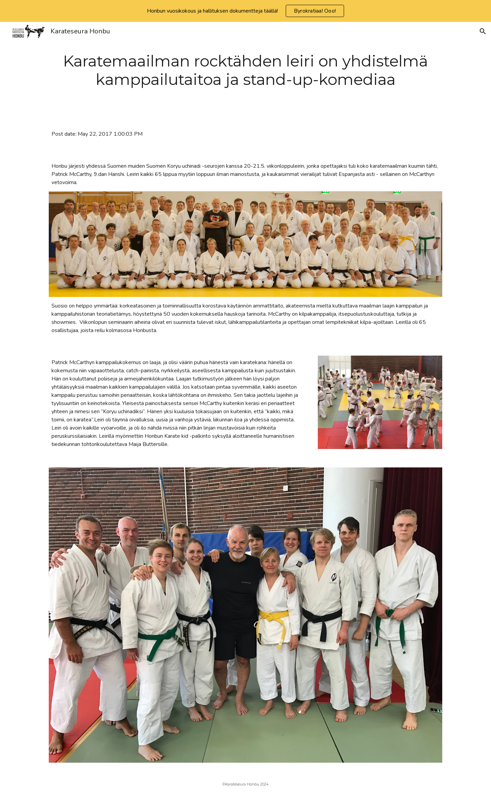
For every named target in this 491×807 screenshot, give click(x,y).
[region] (245, 11)
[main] (245, 70)
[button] (483, 31)
